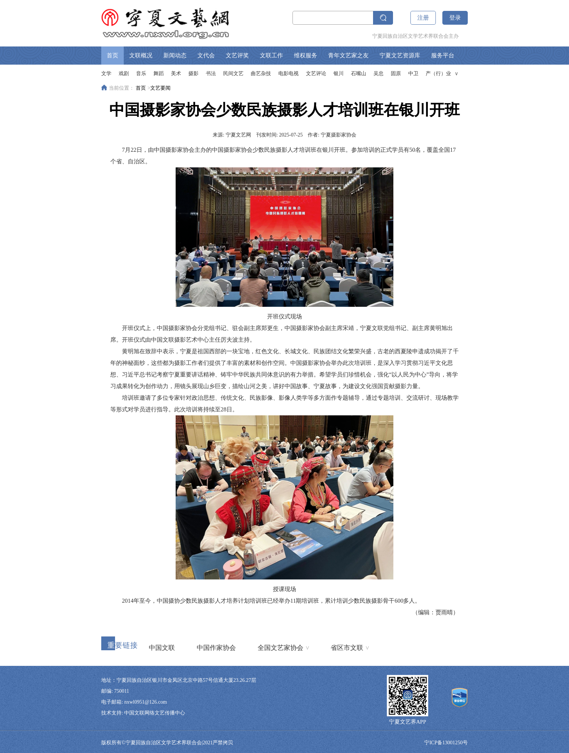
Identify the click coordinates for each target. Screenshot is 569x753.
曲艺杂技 (261, 73)
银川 (338, 73)
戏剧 (124, 73)
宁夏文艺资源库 (400, 55)
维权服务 (305, 55)
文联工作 (271, 55)
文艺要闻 (160, 88)
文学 (106, 73)
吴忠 (378, 73)
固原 (396, 73)
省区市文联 (350, 647)
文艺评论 (316, 73)
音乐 (141, 73)
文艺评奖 (237, 55)
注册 (423, 18)
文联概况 (140, 55)
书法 (211, 73)
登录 (455, 18)
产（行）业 (438, 73)
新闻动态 (175, 55)
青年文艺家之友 (348, 55)
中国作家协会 (216, 647)
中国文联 (162, 647)
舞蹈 (158, 73)
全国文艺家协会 (283, 647)
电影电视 (288, 73)
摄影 (193, 73)
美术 (176, 73)
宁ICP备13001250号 (446, 742)
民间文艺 (233, 73)
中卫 (413, 73)
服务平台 (442, 55)
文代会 (206, 55)
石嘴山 (358, 73)
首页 (112, 55)
